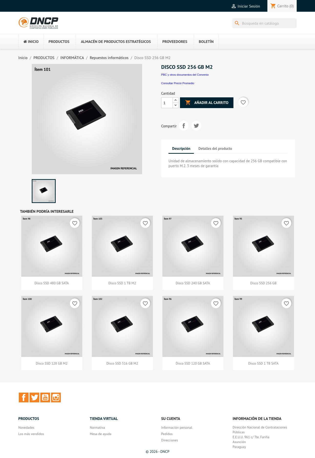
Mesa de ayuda (101, 434)
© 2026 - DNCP (157, 451)
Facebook (24, 397)
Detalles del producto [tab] (215, 148)
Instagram (56, 397)
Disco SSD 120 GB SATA (193, 363)
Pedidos (167, 434)
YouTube (45, 397)
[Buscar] (264, 23)
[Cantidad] (167, 102)
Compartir (184, 126)
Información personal (176, 427)
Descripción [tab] (181, 148)
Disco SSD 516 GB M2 (122, 363)
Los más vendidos (31, 434)
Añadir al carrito (206, 103)
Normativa (97, 427)
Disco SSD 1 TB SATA (263, 363)
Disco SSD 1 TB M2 (122, 283)
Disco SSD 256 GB (263, 283)
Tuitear (196, 126)
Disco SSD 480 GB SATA (51, 283)
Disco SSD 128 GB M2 (52, 363)
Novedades (26, 427)
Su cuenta (170, 418)
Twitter (34, 397)
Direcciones (169, 440)
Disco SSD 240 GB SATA (193, 283)
